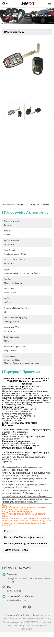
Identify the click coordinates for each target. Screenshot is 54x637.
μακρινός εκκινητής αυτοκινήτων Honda (26, 548)
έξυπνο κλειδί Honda (16, 555)
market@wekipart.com (16, 605)
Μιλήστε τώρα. (14, 195)
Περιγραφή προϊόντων (40, 204)
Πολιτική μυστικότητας (13, 620)
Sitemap (28, 620)
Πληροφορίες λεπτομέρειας (14, 204)
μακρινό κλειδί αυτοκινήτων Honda (23, 542)
